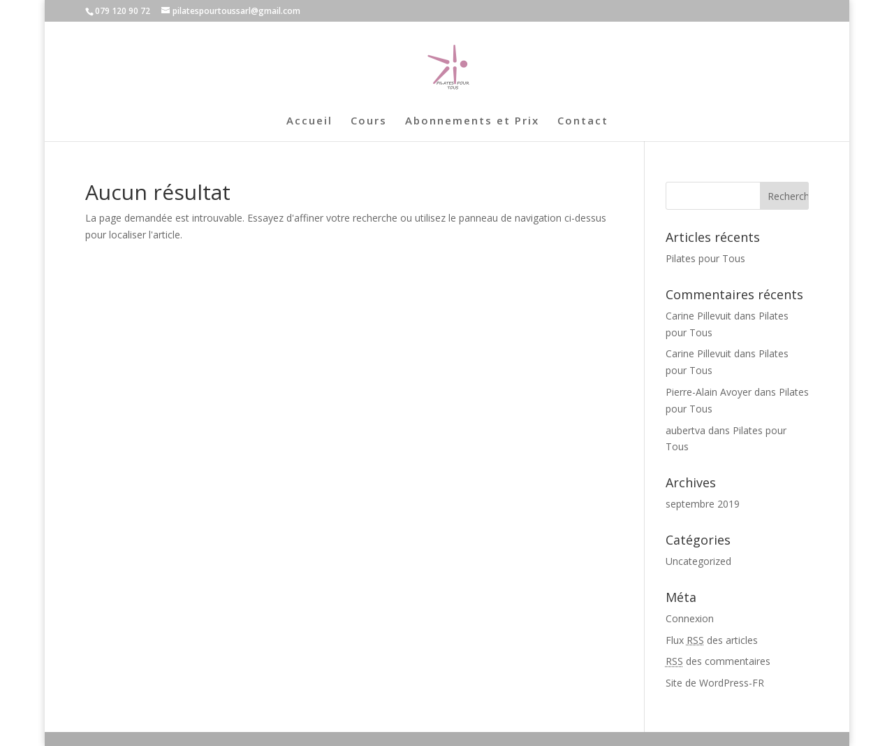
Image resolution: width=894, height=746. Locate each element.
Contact (582, 121)
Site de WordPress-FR (715, 682)
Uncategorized (698, 561)
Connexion (690, 618)
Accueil (309, 121)
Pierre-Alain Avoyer (709, 392)
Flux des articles (712, 640)
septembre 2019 (703, 503)
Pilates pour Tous (705, 258)
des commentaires (718, 661)
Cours (369, 121)
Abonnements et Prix (472, 121)
